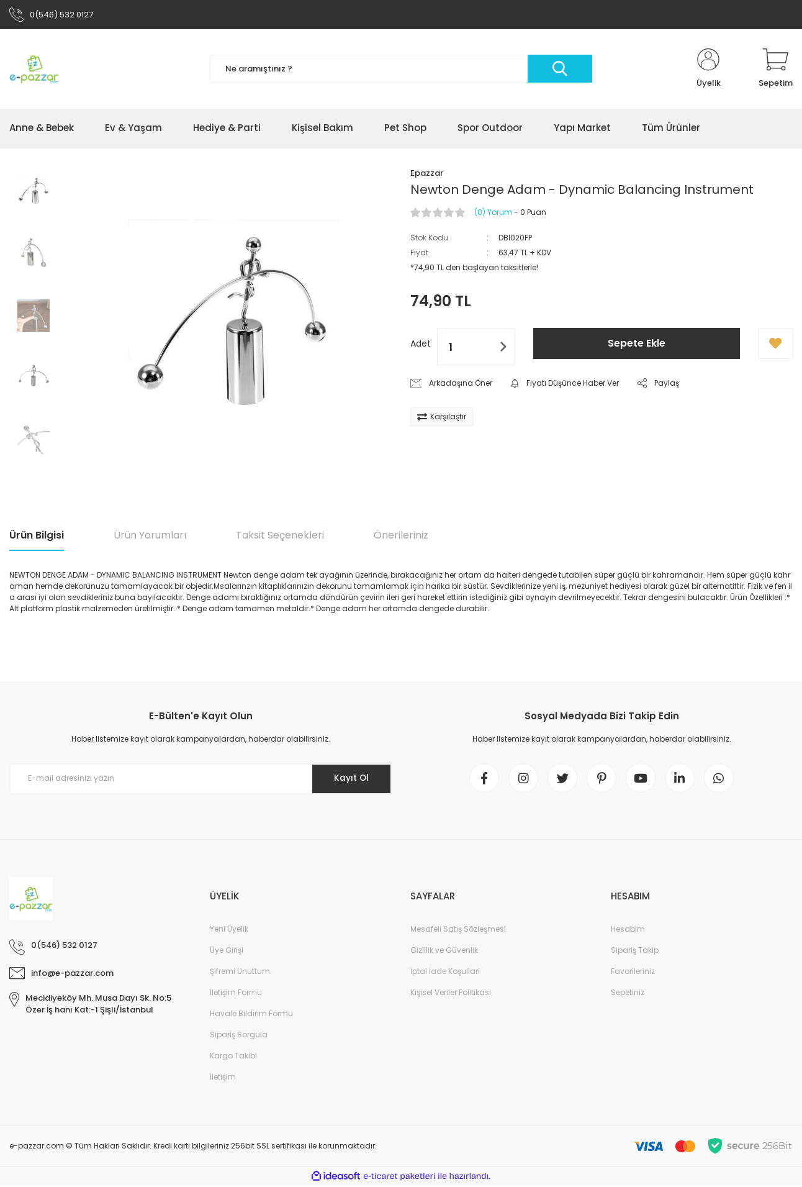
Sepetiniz (627, 994)
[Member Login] (708, 69)
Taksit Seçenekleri (280, 536)
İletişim (223, 1078)
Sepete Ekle (636, 344)
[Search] (401, 70)
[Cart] (776, 69)
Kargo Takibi (233, 1057)
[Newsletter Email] (200, 779)
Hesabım (628, 930)
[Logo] (34, 69)
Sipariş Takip (635, 952)
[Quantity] (476, 347)
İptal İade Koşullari (445, 973)
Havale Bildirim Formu (251, 1015)
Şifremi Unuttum (240, 973)
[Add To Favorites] (776, 344)
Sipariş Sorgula (239, 1036)
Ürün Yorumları (150, 536)
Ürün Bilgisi (36, 536)
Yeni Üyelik (229, 930)
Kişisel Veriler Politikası (450, 994)
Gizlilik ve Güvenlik (444, 952)
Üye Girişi (226, 952)
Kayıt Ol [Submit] (350, 779)
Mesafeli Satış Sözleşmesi (458, 930)
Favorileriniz (633, 973)
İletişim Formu (236, 994)
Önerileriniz (401, 536)
